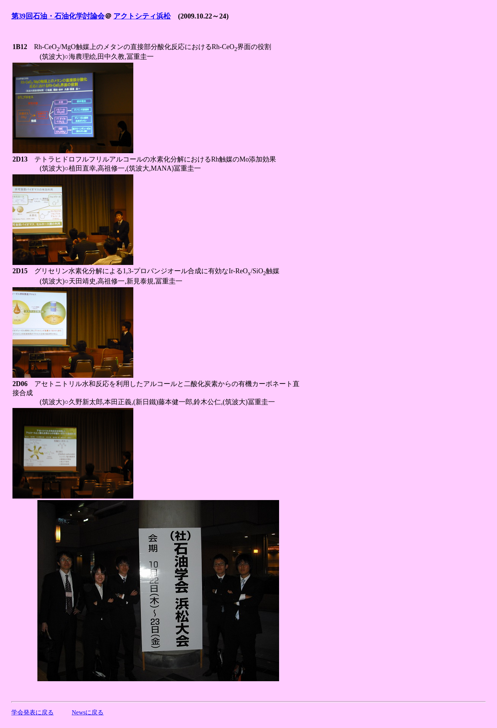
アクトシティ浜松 (142, 16)
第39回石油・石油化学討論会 (58, 16)
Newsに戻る (87, 712)
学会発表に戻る (32, 712)
